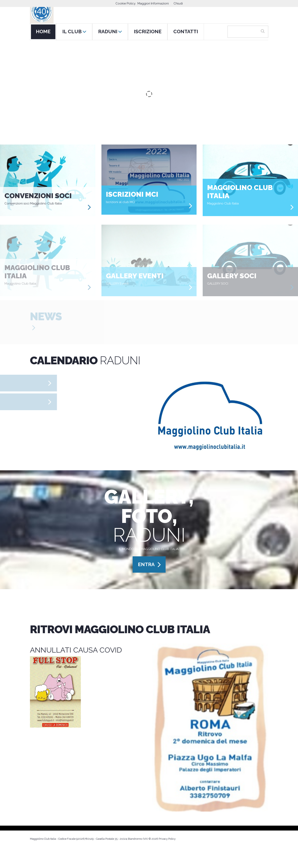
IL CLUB (74, 31)
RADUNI (110, 31)
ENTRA (146, 564)
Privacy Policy (167, 838)
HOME (43, 31)
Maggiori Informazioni (153, 3)
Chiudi (178, 3)
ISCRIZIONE (148, 31)
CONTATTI (185, 31)
